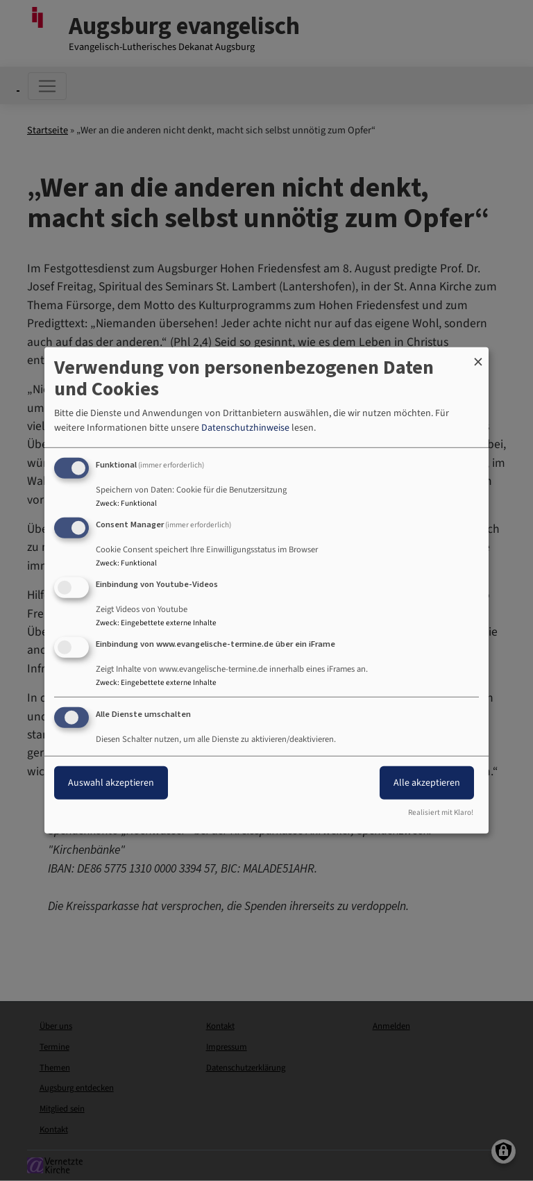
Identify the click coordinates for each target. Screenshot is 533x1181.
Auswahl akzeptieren (111, 782)
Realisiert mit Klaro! (440, 812)
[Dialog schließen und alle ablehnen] (478, 356)
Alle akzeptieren (427, 782)
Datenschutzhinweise (245, 428)
